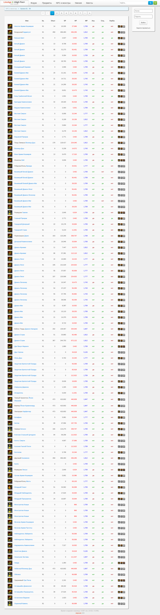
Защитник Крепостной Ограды (25, 364)
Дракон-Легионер (20, 282)
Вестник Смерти (20, 113)
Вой (19, 160)
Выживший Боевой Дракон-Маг (25, 183)
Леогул (20, 470)
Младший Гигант (20, 487)
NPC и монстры (63, 3)
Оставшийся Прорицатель (23, 592)
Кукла (16, 464)
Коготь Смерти (19, 440)
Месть (22, 481)
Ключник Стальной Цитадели (25, 435)
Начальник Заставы (21, 557)
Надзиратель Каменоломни (24, 545)
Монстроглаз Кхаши (21, 504)
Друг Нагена (18, 352)
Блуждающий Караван (22, 67)
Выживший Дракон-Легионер (24, 195)
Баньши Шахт (19, 38)
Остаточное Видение (22, 598)
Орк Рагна (22, 580)
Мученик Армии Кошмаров (24, 522)
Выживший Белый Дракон (23, 172)
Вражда (23, 166)
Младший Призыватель (22, 499)
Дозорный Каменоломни (23, 241)
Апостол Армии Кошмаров (24, 26)
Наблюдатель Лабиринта (23, 534)
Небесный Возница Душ (23, 568)
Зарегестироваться (143, 28)
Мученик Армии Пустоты (23, 528)
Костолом (17, 452)
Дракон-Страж (19, 335)
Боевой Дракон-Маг (21, 73)
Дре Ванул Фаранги (21, 346)
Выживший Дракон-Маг (22, 201)
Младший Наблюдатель (23, 493)
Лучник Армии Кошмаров (23, 475)
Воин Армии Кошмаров (22, 154)
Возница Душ (24, 142)
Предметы (47, 3)
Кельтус (20, 429)
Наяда (16, 563)
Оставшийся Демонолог (23, 586)
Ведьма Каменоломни (22, 108)
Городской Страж (20, 230)
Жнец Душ (18, 358)
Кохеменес (21, 458)
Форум (34, 3)
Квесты (89, 3)
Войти (143, 22)
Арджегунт (22, 32)
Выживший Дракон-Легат (23, 189)
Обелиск (17, 574)
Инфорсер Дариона (21, 387)
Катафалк (18, 417)
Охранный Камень (21, 603)
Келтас (16, 423)
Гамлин (21, 212)
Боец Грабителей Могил (23, 96)
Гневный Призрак (20, 218)
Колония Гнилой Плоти (22, 446)
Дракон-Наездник (26, 329)
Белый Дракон (19, 44)
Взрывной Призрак (21, 137)
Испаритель (18, 393)
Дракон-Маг (18, 305)
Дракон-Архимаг (20, 247)
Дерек (21, 236)
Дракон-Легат (19, 259)
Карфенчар (22, 411)
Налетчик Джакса (20, 551)
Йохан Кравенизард (24, 405)
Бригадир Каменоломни (23, 102)
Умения (78, 3)
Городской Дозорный (21, 224)
